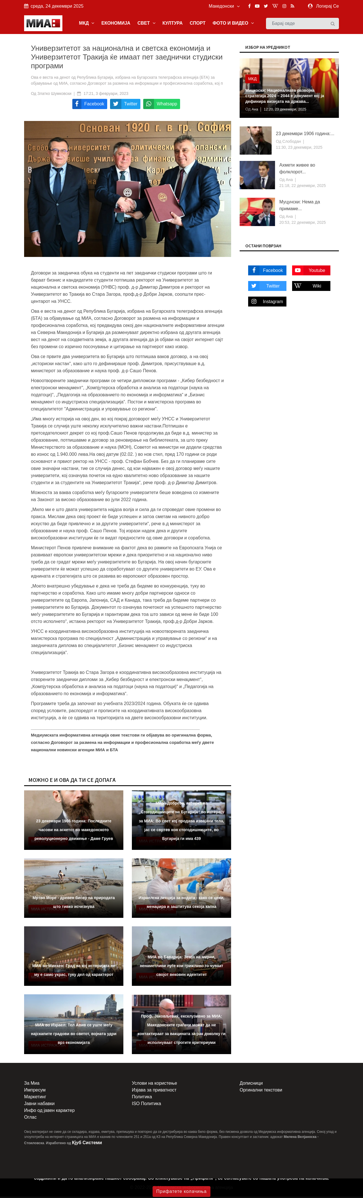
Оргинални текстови (261, 1091)
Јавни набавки (39, 1105)
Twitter (264, 287)
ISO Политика (146, 1105)
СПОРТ (198, 23)
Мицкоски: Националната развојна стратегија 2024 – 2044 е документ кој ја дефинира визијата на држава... (287, 97)
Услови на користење (154, 1084)
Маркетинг (35, 1098)
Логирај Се (327, 6)
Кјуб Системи (87, 1144)
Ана (255, 110)
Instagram (265, 303)
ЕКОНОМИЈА (115, 23)
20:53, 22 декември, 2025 (302, 224)
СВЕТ (146, 23)
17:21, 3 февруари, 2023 (106, 95)
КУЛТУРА (172, 23)
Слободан (291, 143)
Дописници (251, 1084)
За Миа (31, 1084)
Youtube (308, 271)
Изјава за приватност (154, 1091)
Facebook (265, 271)
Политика (142, 1098)
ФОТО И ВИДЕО (233, 23)
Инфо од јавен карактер (49, 1111)
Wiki (306, 287)
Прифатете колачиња (181, 1191)
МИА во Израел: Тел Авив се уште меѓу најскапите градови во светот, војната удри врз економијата (73, 1035)
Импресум (35, 1091)
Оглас (30, 1118)
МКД (86, 23)
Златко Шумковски (54, 95)
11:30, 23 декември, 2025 (299, 148)
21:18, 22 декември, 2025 (302, 187)
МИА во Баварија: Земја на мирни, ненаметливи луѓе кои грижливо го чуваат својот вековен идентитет (181, 967)
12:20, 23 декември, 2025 (288, 110)
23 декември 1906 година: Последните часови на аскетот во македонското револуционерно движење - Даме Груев (73, 831)
